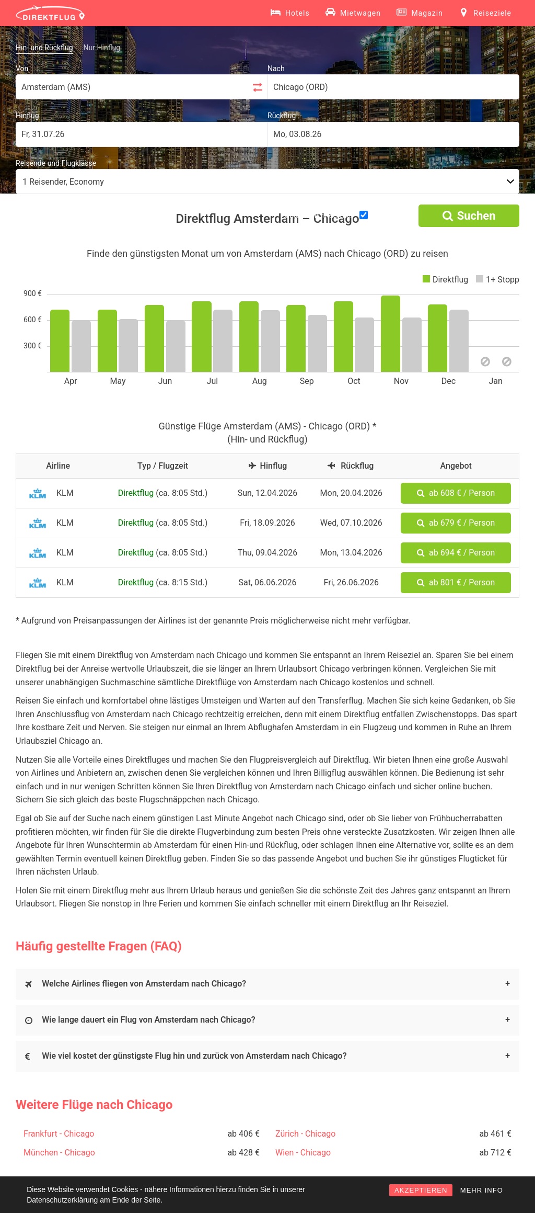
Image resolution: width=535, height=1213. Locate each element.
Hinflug (27, 115)
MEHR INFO (481, 1190)
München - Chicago (59, 1153)
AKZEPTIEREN (420, 1190)
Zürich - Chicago (305, 1134)
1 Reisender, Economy (63, 182)
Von (22, 68)
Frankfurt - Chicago (59, 1134)
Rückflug (282, 115)
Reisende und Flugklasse (56, 163)
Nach (276, 68)
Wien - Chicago (303, 1153)
